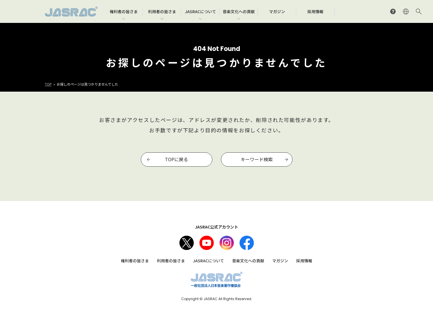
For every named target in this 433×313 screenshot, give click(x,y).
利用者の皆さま (171, 260)
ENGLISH (406, 11)
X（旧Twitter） (186, 243)
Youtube (206, 243)
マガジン (280, 260)
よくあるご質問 (393, 11)
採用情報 (304, 260)
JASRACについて (208, 260)
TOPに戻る (176, 159)
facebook (247, 243)
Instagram (227, 243)
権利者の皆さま (135, 260)
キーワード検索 (257, 159)
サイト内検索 (419, 11)
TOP (48, 84)
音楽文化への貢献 (248, 260)
